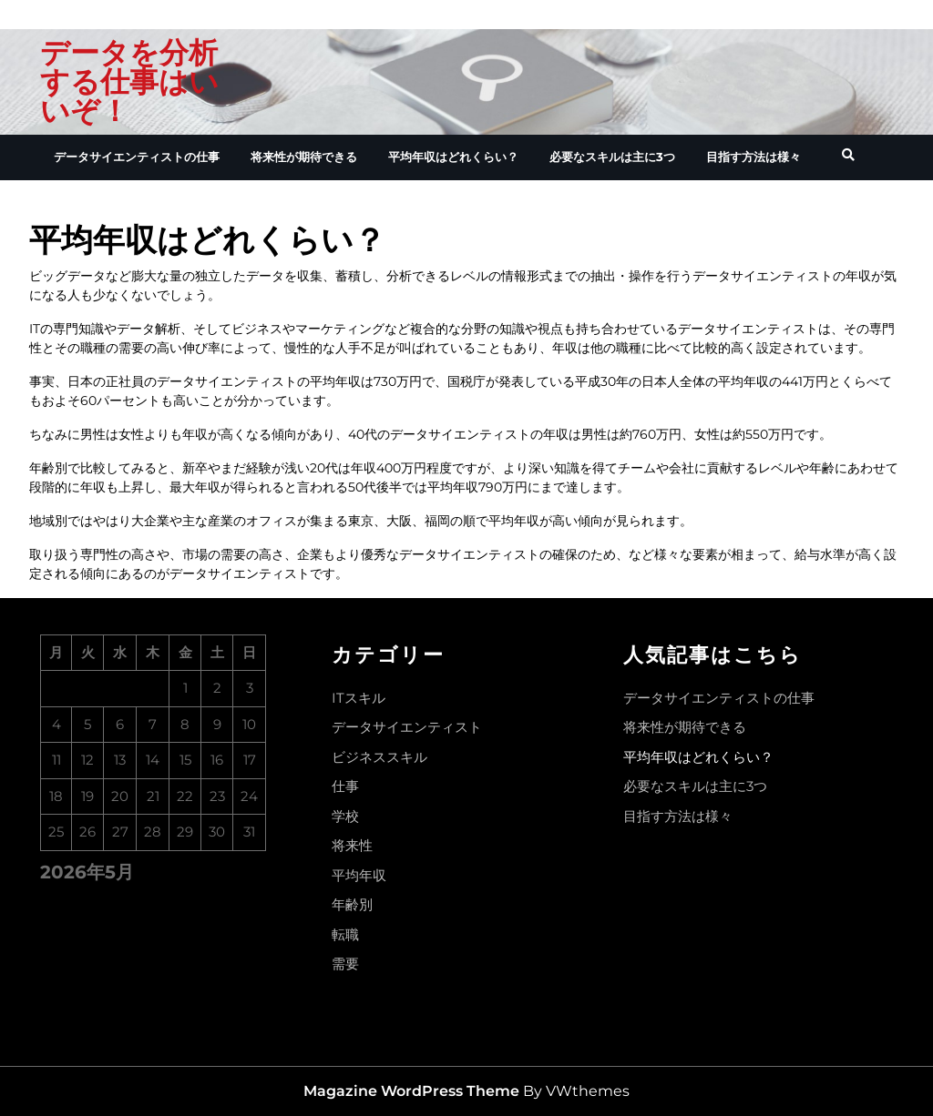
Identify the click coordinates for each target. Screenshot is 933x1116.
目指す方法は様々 (753, 156)
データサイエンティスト (407, 727)
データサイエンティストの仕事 (137, 156)
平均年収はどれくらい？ (453, 156)
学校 (345, 816)
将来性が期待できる (304, 156)
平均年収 (359, 875)
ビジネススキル (379, 757)
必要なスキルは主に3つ (612, 156)
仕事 (345, 786)
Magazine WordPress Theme (411, 1091)
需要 (345, 963)
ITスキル (358, 697)
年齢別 (352, 904)
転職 (345, 934)
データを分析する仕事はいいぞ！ (129, 81)
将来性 (352, 845)
